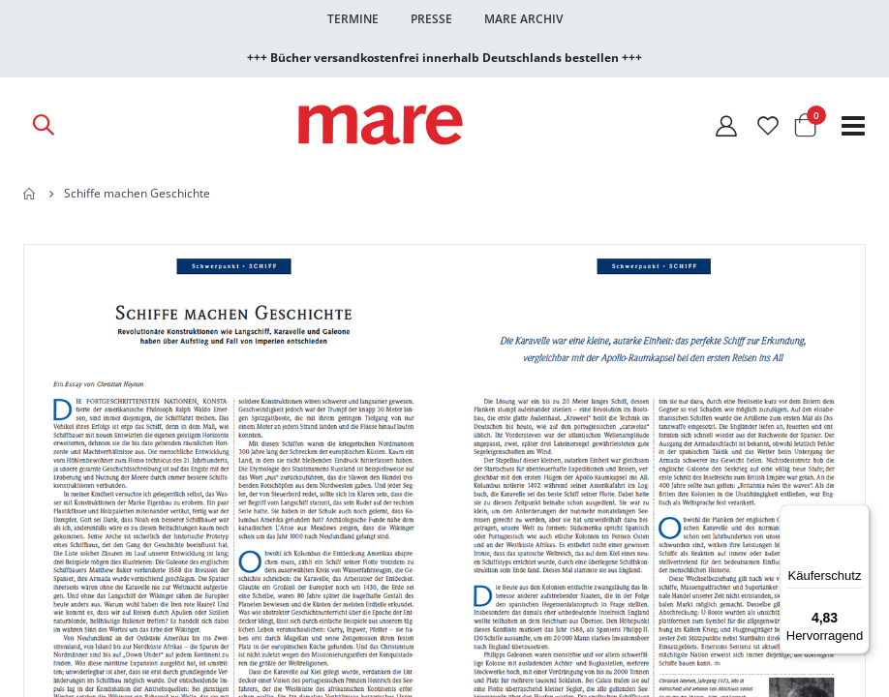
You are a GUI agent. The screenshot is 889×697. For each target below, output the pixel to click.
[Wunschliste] (768, 125)
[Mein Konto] (726, 125)
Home (30, 193)
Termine (353, 19)
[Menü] (858, 508)
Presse (431, 19)
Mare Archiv (523, 19)
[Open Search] (42, 125)
